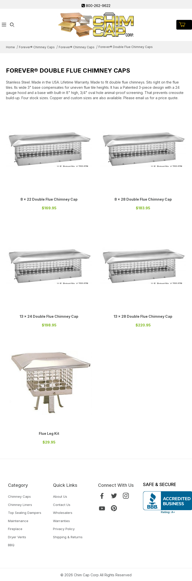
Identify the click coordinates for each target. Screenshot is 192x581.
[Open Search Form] (12, 24)
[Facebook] (102, 496)
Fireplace (15, 529)
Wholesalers (62, 513)
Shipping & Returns (68, 537)
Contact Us (61, 505)
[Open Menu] (4, 24)
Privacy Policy (64, 529)
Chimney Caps (19, 496)
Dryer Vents (17, 537)
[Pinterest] (114, 508)
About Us (60, 496)
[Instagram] (126, 496)
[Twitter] (114, 496)
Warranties (61, 521)
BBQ (11, 545)
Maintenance (18, 521)
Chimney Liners (20, 505)
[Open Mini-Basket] (184, 25)
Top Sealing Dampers (24, 513)
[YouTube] (102, 508)
